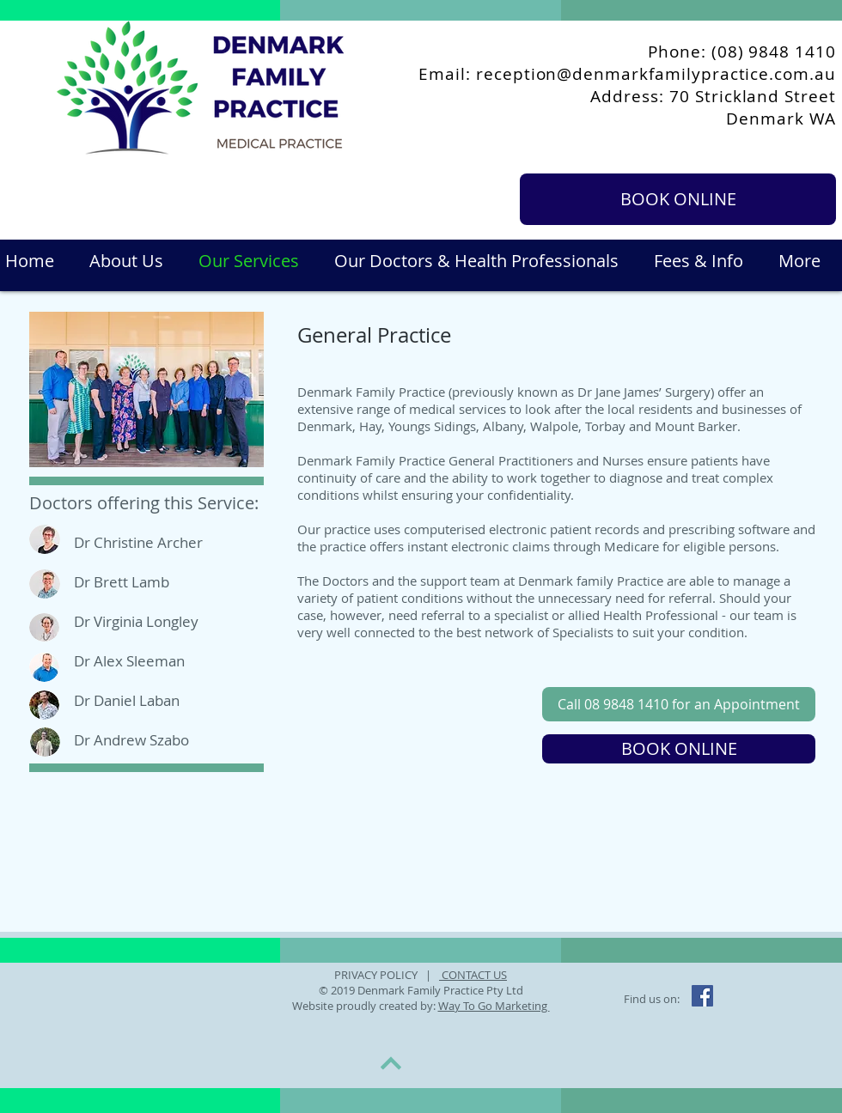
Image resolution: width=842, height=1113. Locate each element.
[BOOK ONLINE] (678, 199)
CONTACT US (473, 974)
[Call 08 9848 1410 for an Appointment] (678, 704)
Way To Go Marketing (494, 1005)
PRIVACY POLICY (377, 974)
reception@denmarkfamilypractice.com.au (656, 74)
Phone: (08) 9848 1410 (742, 51)
